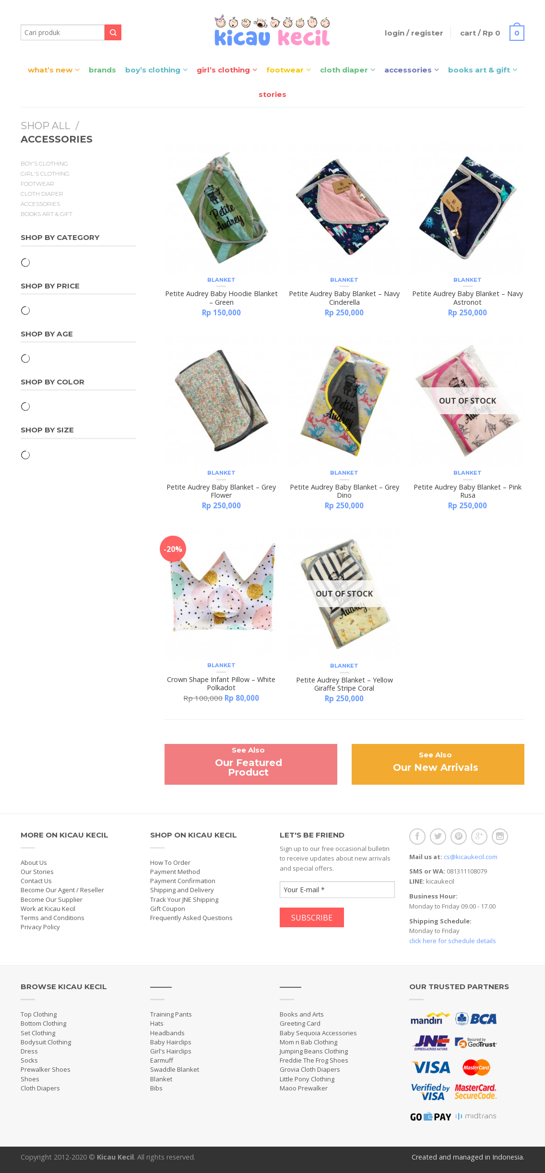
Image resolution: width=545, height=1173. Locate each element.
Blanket (221, 279)
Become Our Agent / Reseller (62, 890)
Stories (272, 94)
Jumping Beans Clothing (314, 1051)
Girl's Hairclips (170, 1051)
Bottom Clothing (43, 1023)
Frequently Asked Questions (191, 917)
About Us (34, 862)
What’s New (50, 69)
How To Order (170, 862)
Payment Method (175, 871)
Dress (29, 1051)
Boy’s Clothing (152, 69)
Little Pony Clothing (307, 1079)
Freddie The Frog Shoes (314, 1060)
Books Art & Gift (479, 69)
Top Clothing (39, 1014)
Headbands (167, 1033)
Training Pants (171, 1014)
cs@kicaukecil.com (471, 856)
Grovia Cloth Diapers (310, 1069)
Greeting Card (300, 1023)
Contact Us (36, 880)
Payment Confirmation (182, 880)
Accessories (408, 69)
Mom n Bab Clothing (308, 1042)
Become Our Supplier (52, 899)
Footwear (285, 69)
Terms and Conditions (52, 917)
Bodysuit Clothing (46, 1042)
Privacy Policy (40, 926)
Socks (29, 1060)
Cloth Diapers (40, 1088)
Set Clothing (38, 1033)
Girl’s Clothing (223, 69)
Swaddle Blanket (174, 1069)
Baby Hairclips (170, 1042)
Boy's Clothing (44, 163)
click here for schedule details (452, 940)
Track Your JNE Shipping (184, 899)
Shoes (30, 1079)
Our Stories (37, 871)
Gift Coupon (167, 908)
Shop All (45, 126)
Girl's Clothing (45, 173)
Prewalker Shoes (46, 1069)
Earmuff (161, 1060)
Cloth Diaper (344, 69)
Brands (102, 69)
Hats (157, 1023)
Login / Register (414, 32)
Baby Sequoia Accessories (318, 1033)
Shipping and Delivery (182, 890)
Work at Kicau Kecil (48, 908)
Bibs (156, 1088)
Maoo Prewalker (304, 1088)
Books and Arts (302, 1014)
